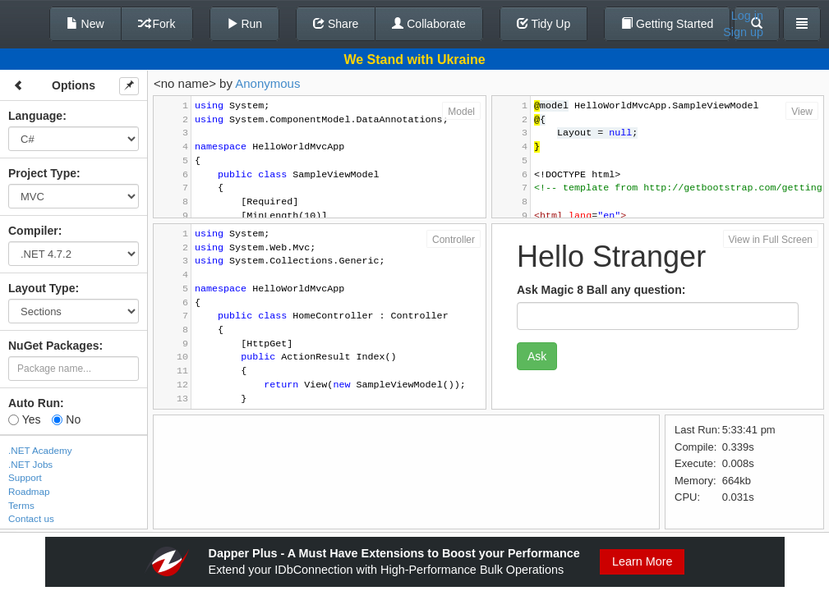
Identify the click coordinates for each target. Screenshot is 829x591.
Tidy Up (543, 23)
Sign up (743, 32)
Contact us (31, 518)
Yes (24, 419)
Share (335, 23)
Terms (21, 505)
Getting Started (667, 23)
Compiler (33, 230)
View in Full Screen (771, 239)
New (85, 23)
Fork (157, 23)
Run (245, 23)
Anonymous (267, 83)
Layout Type (41, 288)
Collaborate (429, 23)
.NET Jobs (30, 464)
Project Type (42, 173)
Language (35, 115)
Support (25, 477)
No (66, 419)
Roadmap (29, 491)
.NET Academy (40, 450)
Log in (747, 15)
